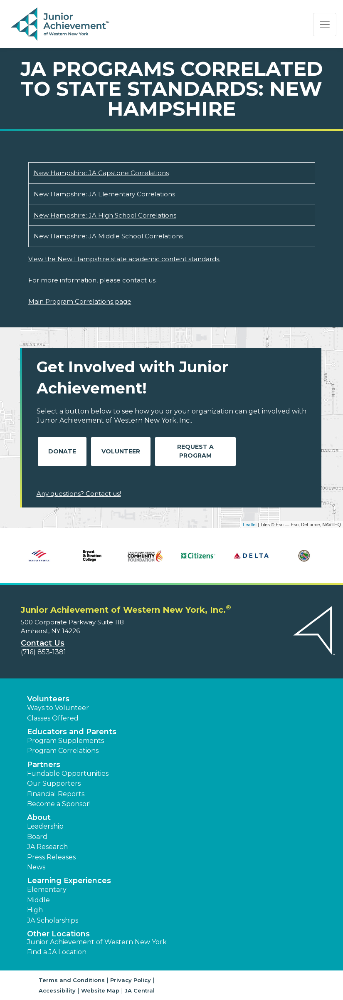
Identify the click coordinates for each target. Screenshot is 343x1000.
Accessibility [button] (57, 990)
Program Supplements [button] (65, 741)
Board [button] (37, 837)
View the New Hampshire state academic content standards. (124, 259)
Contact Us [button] (42, 643)
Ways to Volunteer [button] (58, 708)
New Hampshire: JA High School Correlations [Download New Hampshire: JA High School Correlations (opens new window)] (105, 215)
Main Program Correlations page (79, 301)
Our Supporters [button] (54, 783)
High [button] (35, 910)
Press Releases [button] (51, 857)
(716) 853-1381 (43, 652)
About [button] (39, 817)
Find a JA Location (56, 952)
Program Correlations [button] (63, 751)
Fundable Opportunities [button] (68, 773)
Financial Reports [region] (55, 794)
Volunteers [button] (48, 699)
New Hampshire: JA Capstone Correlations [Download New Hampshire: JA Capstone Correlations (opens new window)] (101, 173)
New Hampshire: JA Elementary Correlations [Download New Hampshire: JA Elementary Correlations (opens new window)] (104, 194)
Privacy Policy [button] (130, 980)
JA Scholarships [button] (52, 920)
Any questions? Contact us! (79, 494)
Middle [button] (38, 900)
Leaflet (250, 524)
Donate (62, 451)
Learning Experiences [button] (69, 880)
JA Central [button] (140, 990)
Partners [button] (43, 764)
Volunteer (120, 451)
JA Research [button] (47, 847)
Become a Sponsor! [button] (59, 804)
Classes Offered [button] (53, 718)
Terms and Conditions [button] (72, 980)
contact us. (139, 280)
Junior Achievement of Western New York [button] (97, 942)
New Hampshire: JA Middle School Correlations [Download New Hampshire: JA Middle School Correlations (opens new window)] (108, 236)
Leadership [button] (45, 826)
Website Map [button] (100, 990)
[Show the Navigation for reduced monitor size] (324, 24)
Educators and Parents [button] (71, 731)
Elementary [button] (47, 890)
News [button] (36, 867)
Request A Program (195, 451)
